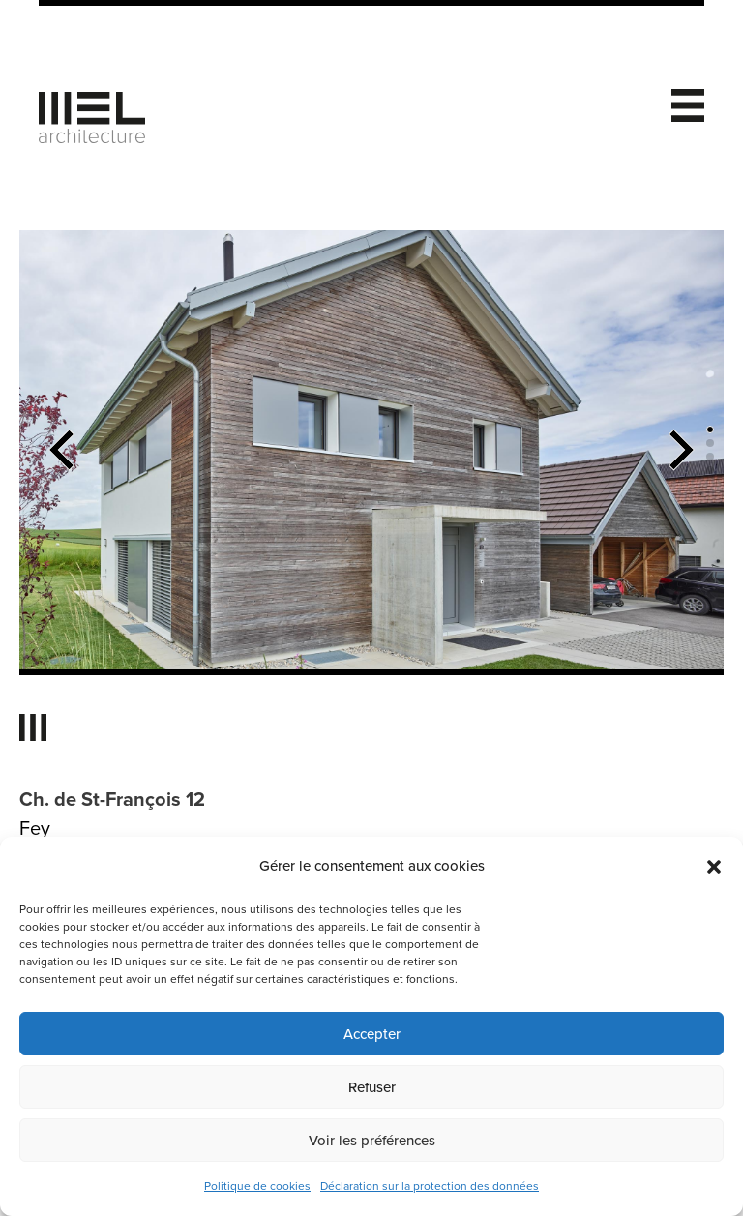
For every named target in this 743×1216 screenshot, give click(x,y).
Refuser (372, 1087)
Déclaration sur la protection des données (429, 1186)
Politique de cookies (257, 1186)
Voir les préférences (372, 1140)
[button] (714, 866)
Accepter (372, 1034)
